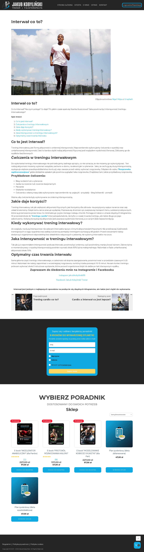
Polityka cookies (36, 544)
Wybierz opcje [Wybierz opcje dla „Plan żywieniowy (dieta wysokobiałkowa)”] (24, 519)
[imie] (72, 344)
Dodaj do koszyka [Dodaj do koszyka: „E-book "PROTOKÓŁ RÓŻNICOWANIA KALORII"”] (56, 470)
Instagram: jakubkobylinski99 (72, 275)
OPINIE (94, 5)
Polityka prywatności (21, 544)
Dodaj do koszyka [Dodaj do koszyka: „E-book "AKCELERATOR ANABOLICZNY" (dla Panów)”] (25, 470)
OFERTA (77, 5)
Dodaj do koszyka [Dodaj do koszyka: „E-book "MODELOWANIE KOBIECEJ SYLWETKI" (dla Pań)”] (88, 470)
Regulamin (6, 544)
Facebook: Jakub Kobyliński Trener (72, 280)
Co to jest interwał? (24, 121)
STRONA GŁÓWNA (65, 5)
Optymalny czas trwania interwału (31, 136)
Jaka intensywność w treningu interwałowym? (36, 133)
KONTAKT (103, 5)
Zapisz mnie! (72, 371)
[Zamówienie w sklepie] (121, 414)
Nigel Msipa (117, 99)
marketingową (66, 365)
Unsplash (128, 99)
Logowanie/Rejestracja (132, 5)
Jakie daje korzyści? (24, 127)
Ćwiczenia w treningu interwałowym (32, 124)
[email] (72, 350)
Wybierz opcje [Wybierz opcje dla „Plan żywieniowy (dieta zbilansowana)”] (119, 470)
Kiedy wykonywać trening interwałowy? (34, 130)
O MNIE (86, 5)
